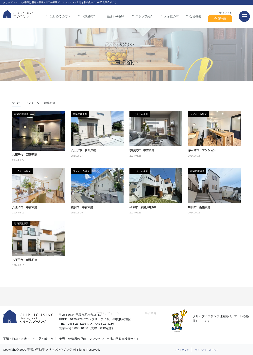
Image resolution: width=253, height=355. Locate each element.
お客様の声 (169, 16)
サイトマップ (182, 350)
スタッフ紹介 (142, 16)
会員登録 (220, 18)
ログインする (225, 12)
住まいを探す (114, 16)
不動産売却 (86, 16)
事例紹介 (151, 316)
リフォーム (32, 102)
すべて (16, 102)
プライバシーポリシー (207, 350)
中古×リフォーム (107, 316)
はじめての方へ (58, 16)
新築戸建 (49, 102)
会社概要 (193, 16)
